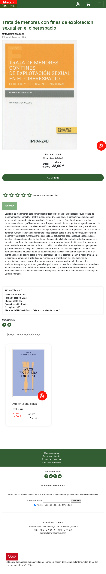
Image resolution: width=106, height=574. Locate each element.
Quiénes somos (51, 453)
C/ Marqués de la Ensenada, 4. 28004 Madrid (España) (53, 526)
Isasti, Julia (17, 409)
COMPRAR (53, 177)
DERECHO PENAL (22, 310)
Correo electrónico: (33, 500)
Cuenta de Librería (51, 456)
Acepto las (54, 505)
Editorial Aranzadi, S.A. (14, 37)
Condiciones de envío (52, 462)
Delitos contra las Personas (45, 310)
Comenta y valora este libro (45, 195)
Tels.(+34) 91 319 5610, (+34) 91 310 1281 (53, 530)
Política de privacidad (51, 459)
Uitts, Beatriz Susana (13, 33)
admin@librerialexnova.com (53, 533)
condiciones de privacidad (59, 505)
